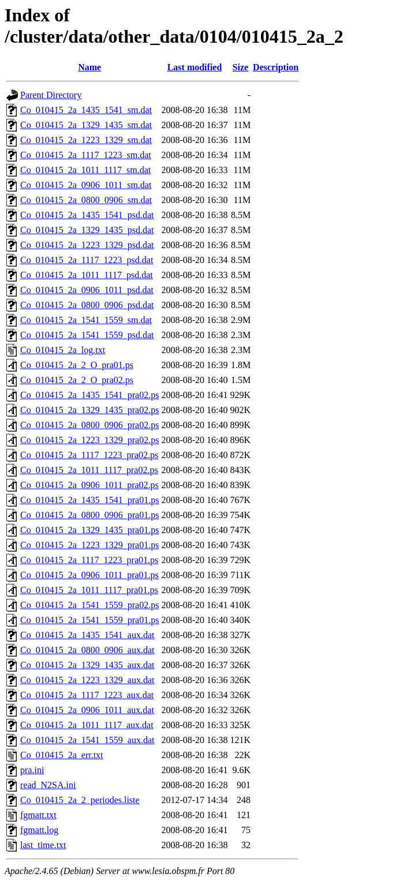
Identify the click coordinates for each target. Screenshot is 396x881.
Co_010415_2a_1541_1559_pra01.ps (89, 620)
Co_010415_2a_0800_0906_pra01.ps (89, 515)
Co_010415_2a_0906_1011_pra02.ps (89, 485)
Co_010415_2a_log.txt (62, 350)
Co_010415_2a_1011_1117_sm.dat (85, 170)
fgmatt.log (39, 830)
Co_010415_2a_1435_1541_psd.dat (87, 215)
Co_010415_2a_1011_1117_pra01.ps (89, 590)
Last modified (194, 67)
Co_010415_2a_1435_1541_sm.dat (86, 110)
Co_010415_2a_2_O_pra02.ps (76, 380)
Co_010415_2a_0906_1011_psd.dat (87, 290)
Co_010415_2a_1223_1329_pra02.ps (89, 440)
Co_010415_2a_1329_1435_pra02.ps (89, 410)
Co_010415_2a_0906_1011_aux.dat (87, 710)
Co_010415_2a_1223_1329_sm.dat (86, 140)
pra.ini (32, 770)
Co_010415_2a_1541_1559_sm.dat (86, 320)
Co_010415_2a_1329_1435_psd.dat (87, 230)
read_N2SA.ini (48, 785)
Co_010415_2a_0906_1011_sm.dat (85, 185)
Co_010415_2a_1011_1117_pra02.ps (89, 470)
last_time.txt (43, 845)
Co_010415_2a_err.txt (61, 755)
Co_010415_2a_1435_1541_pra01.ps (89, 500)
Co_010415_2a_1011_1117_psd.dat (86, 275)
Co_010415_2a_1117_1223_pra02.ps (89, 455)
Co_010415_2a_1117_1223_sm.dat (85, 155)
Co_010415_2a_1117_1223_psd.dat (86, 260)
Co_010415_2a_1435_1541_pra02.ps (89, 395)
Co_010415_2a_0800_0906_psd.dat (87, 305)
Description (275, 67)
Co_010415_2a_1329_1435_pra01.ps (89, 530)
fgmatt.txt (38, 815)
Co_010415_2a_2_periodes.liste (80, 800)
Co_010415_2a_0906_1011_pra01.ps (89, 575)
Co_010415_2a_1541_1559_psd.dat (87, 335)
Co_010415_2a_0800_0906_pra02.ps (89, 425)
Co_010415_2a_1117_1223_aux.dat (87, 695)
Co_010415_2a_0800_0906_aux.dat (87, 650)
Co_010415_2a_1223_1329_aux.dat (87, 680)
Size (241, 67)
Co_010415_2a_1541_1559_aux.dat (87, 740)
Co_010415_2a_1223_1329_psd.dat (87, 245)
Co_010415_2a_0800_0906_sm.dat (86, 200)
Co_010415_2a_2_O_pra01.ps (76, 365)
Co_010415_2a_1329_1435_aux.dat (87, 665)
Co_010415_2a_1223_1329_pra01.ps (89, 545)
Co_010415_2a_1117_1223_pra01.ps (89, 560)
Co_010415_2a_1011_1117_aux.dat (87, 725)
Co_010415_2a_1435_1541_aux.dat (87, 635)
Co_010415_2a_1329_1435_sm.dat (86, 125)
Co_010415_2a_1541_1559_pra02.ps (89, 605)
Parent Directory (50, 95)
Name (89, 67)
